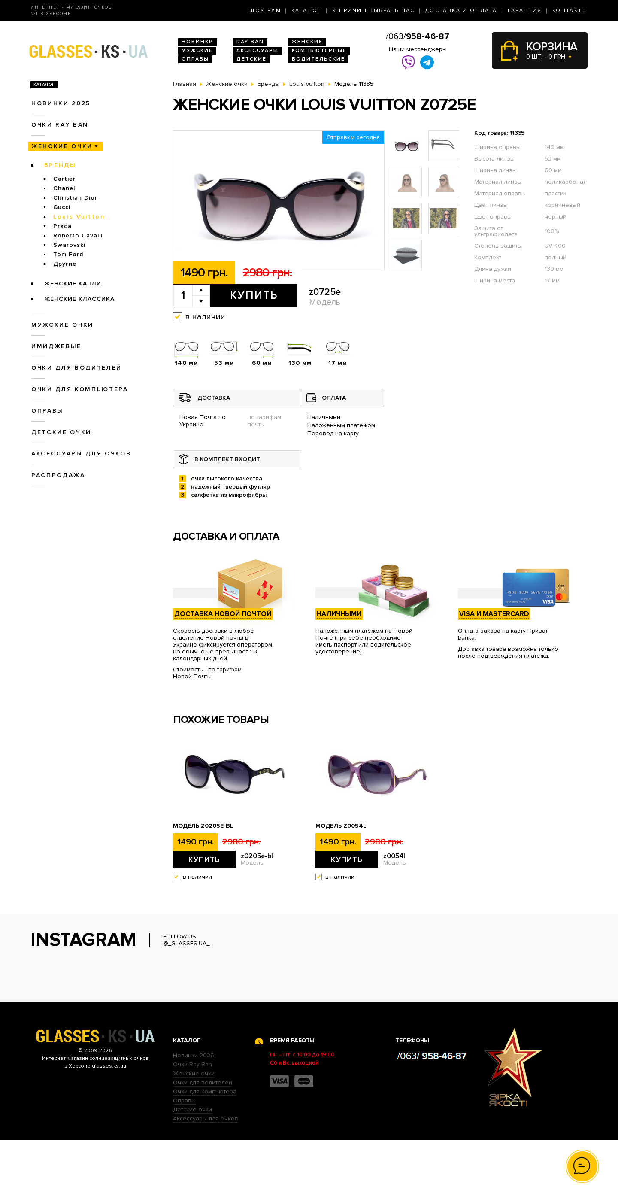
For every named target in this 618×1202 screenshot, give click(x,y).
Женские (307, 42)
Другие (64, 263)
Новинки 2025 (61, 103)
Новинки (198, 42)
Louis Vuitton (79, 216)
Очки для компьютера (79, 389)
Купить (254, 295)
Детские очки (61, 432)
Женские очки (62, 146)
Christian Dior (75, 197)
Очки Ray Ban (192, 1126)
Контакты (570, 10)
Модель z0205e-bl (203, 826)
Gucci (61, 207)
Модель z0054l (341, 826)
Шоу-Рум (265, 10)
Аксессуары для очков (81, 453)
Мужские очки (62, 324)
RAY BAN (250, 42)
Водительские (318, 59)
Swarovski (69, 245)
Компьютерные (319, 50)
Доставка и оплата (461, 10)
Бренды (60, 165)
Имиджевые (56, 346)
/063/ (417, 36)
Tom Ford (68, 254)
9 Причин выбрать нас (373, 10)
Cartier (64, 178)
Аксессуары (257, 50)
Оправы (195, 59)
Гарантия (525, 10)
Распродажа (58, 475)
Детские (251, 59)
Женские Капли (72, 283)
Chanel (64, 188)
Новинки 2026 (193, 1117)
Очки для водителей (76, 367)
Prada (62, 226)
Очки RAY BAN (59, 124)
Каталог (306, 10)
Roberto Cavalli (78, 235)
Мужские (197, 50)
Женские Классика (79, 299)
